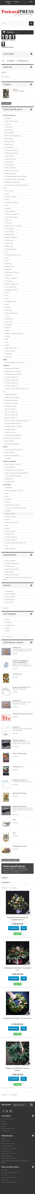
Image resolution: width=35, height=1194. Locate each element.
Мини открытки (8, 130)
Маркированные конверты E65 (13, 374)
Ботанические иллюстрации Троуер (14, 179)
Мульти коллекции (9, 351)
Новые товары (5, 1141)
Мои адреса (4, 1175)
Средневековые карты (10, 290)
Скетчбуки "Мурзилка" (10, 540)
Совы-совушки (8, 281)
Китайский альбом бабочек (12, 182)
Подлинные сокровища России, (23, 714)
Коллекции (7, 118)
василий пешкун (9, 162)
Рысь (14, 833)
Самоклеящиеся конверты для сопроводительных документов (12, 437)
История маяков (9, 231)
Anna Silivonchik (9, 625)
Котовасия (7, 307)
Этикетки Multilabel (9, 467)
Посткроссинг (8, 223)
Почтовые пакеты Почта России (13, 449)
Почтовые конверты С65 (11, 383)
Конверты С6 (17, 647)
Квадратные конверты (10, 394)
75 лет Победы (8, 191)
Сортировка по (5, 882)
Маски (6, 496)
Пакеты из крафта (9, 452)
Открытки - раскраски (10, 278)
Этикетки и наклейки (9, 461)
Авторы (6, 585)
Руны (6, 545)
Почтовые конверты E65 (11, 380)
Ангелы (6, 298)
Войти (31, 1)
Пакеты (5, 446)
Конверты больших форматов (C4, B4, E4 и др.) (16, 390)
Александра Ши (9, 591)
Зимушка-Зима (8, 246)
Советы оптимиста (9, 211)
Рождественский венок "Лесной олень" (17, 1018)
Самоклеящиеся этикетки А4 (12, 464)
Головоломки (8, 354)
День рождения (8, 147)
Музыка (6, 193)
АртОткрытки (8, 487)
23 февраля (7, 269)
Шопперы (7, 502)
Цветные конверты (9, 409)
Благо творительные (10, 287)
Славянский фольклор (10, 313)
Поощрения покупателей (11, 563)
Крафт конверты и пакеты (11, 397)
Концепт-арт (8, 220)
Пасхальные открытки (10, 150)
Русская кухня (17, 674)
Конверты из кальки (10, 432)
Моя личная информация (9, 1177)
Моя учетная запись (10, 1167)
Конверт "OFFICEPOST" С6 (21, 687)
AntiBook (7, 628)
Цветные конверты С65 (11, 415)
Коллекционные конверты (11, 444)
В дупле (15, 89)
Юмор (6, 339)
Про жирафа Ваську (10, 301)
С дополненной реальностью (12, 255)
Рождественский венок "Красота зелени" (17, 1069)
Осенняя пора (8, 243)
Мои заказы (4, 1170)
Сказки (6, 260)
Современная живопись (11, 153)
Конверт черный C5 (19, 740)
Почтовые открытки (9, 115)
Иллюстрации (8, 127)
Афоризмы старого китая (11, 284)
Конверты (6, 365)
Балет (6, 295)
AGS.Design (7, 622)
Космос (6, 205)
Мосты (6, 252)
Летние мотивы (8, 240)
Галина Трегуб (8, 602)
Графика (7, 330)
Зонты (6, 258)
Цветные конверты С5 (10, 417)
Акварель (7, 345)
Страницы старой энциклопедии (13, 333)
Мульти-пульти (8, 322)
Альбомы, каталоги (10, 531)
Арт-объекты (8, 356)
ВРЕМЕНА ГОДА (9, 234)
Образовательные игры (11, 522)
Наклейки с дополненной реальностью (15, 542)
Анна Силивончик (9, 164)
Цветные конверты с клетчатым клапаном (16, 420)
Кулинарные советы (10, 249)
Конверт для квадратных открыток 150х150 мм (21, 661)
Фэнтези (6, 316)
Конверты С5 (17, 700)
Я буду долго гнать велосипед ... (13, 226)
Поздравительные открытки (12, 505)
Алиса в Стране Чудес (10, 217)
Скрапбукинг (8, 499)
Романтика (7, 327)
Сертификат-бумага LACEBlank (13, 426)
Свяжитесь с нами (8, 2)
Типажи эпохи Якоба (10, 173)
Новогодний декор (9, 513)
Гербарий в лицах (9, 266)
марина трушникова (10, 159)
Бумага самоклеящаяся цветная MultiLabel (16, 473)
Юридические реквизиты (11, 569)
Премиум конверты (9, 429)
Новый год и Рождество (11, 121)
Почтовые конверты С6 (11, 377)
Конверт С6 (16, 727)
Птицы (6, 342)
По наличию (5, 76)
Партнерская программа (11, 574)
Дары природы (8, 138)
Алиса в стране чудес (20, 753)
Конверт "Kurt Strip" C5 (20, 780)
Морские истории (9, 141)
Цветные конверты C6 (10, 412)
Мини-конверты (8, 441)
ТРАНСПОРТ (8, 275)
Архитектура (8, 263)
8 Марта (6, 199)
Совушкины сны (18, 766)
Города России (8, 144)
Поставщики (9, 614)
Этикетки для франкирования (12, 476)
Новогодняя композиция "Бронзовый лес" (17, 969)
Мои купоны (5, 1179)
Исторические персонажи (11, 214)
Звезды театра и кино (10, 348)
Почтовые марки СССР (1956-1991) (14, 362)
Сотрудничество (9, 566)
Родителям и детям (10, 516)
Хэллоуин (7, 336)
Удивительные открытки (11, 170)
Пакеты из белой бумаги (11, 455)
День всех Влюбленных (11, 202)
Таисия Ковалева (9, 156)
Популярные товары (13, 642)
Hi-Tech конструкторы (10, 537)
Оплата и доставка (9, 560)
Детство (6, 292)
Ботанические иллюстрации (12, 135)
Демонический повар (19, 793)
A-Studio (6, 619)
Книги (6, 525)
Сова (14, 819)
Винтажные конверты (10, 406)
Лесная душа (8, 310)
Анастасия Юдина (9, 596)
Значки (6, 493)
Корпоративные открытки (11, 272)
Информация (9, 555)
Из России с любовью (10, 196)
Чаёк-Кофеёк (8, 324)
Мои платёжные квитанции (9, 1172)
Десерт (6, 304)
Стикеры (7, 528)
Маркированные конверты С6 (12, 371)
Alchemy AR (7, 124)
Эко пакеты (7, 458)
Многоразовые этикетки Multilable (14, 470)
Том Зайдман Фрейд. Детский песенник (15, 176)
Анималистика (8, 319)
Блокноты (7, 519)
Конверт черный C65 (19, 806)
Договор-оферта (9, 572)
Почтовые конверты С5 (11, 386)
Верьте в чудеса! (9, 228)
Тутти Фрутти (7, 484)
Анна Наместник (9, 599)
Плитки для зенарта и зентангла (13, 490)
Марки (5, 359)
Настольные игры (9, 534)
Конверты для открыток (11, 403)
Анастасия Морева (9, 594)
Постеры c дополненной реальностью (15, 508)
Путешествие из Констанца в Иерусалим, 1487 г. (15, 186)
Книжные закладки (9, 548)
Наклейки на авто (9, 481)
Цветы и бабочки (9, 132)
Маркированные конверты (11, 368)
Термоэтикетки (8, 478)
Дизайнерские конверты (11, 400)
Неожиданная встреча (20, 846)
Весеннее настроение (10, 237)
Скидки (7, 84)
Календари (7, 510)
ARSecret (7, 631)
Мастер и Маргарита (10, 167)
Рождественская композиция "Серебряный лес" (17, 919)
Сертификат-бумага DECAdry (12, 423)
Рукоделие (7, 208)
